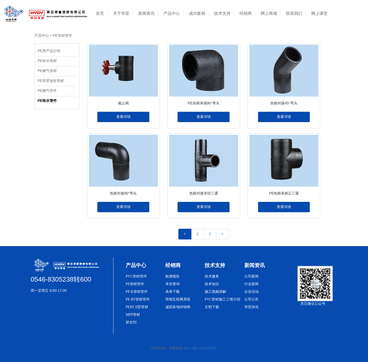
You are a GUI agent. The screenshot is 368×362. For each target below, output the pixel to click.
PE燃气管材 (47, 71)
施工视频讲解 (215, 292)
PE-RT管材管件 (138, 299)
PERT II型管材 (137, 307)
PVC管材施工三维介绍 (222, 299)
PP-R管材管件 (137, 292)
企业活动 (251, 292)
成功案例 (197, 13)
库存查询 (172, 284)
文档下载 (212, 307)
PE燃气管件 (48, 91)
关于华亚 (121, 13)
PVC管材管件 (136, 276)
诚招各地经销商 (177, 307)
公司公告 (251, 299)
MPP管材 (133, 315)
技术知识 (212, 284)
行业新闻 (251, 284)
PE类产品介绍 (49, 51)
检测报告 (172, 276)
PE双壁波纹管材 (51, 81)
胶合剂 (131, 322)
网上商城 (269, 13)
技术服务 (212, 276)
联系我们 (294, 13)
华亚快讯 (251, 307)
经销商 (245, 13)
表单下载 (172, 292)
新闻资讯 (146, 13)
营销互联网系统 (177, 299)
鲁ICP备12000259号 (200, 348)
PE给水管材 (47, 61)
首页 (100, 13)
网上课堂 (319, 13)
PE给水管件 (47, 101)
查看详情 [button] (123, 117)
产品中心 (172, 13)
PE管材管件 (62, 35)
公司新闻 (251, 276)
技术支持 (222, 13)
